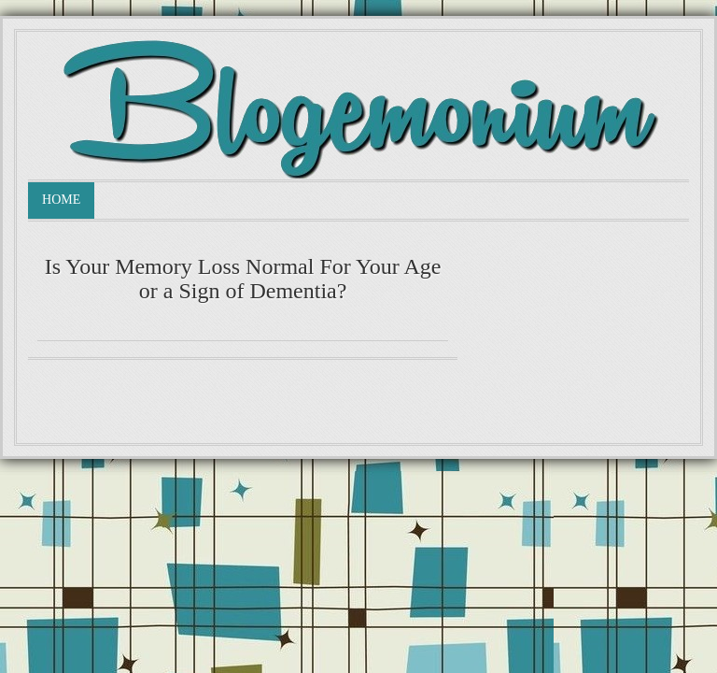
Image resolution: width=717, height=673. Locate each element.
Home (61, 200)
